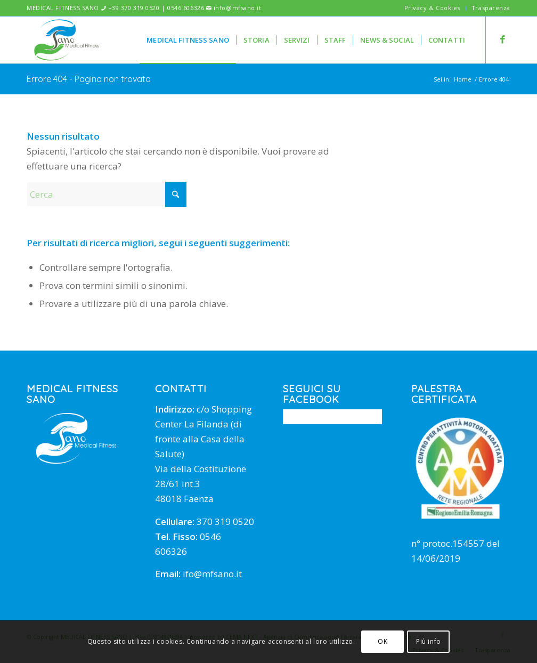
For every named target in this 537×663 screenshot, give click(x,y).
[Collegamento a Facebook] (502, 39)
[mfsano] (67, 40)
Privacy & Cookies (432, 8)
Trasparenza (490, 8)
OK (382, 641)
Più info (428, 641)
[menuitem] (432, 8)
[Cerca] (106, 194)
